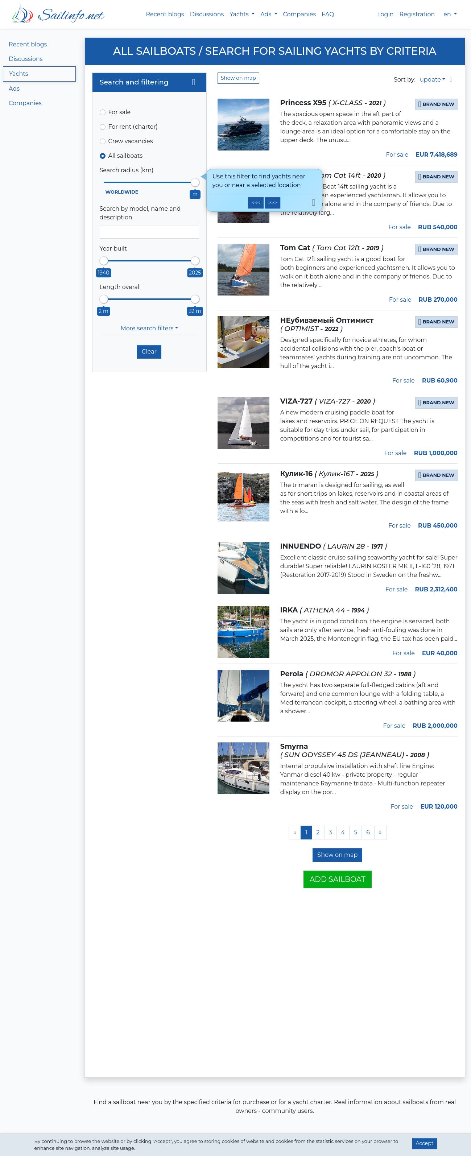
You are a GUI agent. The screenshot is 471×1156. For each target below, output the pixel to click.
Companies (299, 14)
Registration (417, 14)
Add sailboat (337, 879)
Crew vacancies (130, 141)
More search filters (146, 328)
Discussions (207, 14)
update (430, 79)
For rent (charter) (133, 126)
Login (385, 14)
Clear (149, 351)
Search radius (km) (127, 170)
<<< (255, 202)
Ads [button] (266, 14)
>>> (272, 202)
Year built (113, 248)
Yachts (18, 73)
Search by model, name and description (140, 213)
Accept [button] (424, 1143)
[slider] (195, 182)
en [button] (448, 14)
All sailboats (125, 155)
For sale (119, 112)
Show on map (238, 78)
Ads (14, 88)
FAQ (328, 14)
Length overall (120, 287)
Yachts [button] (240, 14)
